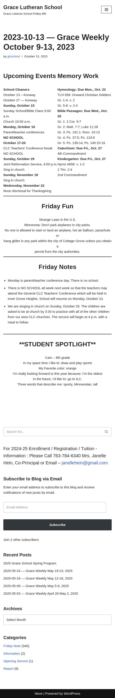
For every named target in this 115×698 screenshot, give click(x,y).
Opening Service (15, 661)
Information (11, 653)
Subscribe (57, 525)
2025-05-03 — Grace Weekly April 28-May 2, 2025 (40, 593)
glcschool (13, 56)
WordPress (72, 693)
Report (8, 668)
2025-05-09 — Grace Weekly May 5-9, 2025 (36, 586)
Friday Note (12, 646)
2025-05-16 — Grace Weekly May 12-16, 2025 (38, 578)
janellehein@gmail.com (85, 462)
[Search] (52, 431)
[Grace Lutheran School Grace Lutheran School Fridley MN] (32, 9)
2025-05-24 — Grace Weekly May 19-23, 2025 (38, 571)
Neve (38, 693)
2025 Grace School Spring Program (29, 563)
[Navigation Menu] (106, 9)
